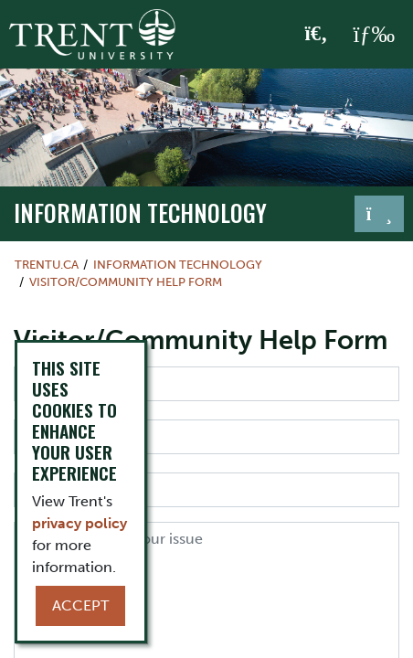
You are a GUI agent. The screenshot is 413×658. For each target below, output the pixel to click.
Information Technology (140, 212)
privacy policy (79, 523)
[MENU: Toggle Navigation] (374, 35)
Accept (80, 605)
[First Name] (206, 383)
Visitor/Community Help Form (125, 282)
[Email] (206, 489)
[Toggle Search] (316, 35)
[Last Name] (206, 436)
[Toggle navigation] (379, 214)
